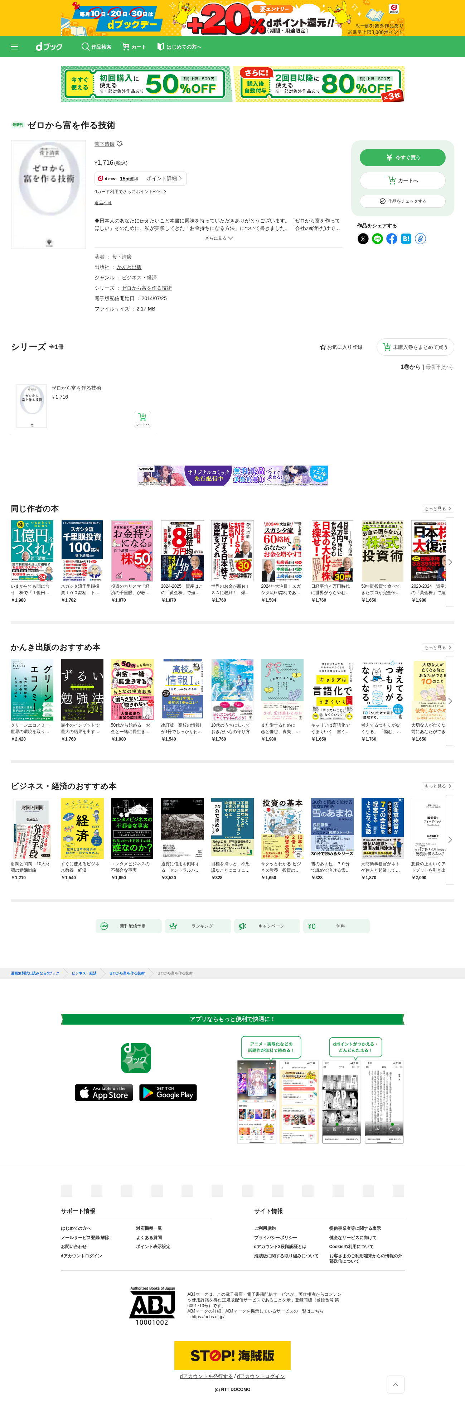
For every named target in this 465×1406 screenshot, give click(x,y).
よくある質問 (149, 1237)
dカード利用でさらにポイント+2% (128, 191)
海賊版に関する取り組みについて (286, 1255)
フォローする (119, 144)
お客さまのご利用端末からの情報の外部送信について (365, 1258)
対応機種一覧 (149, 1228)
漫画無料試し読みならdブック (35, 973)
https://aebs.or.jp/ (208, 1316)
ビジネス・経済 (139, 277)
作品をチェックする (407, 201)
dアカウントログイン (81, 1255)
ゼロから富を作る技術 (76, 388)
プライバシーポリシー (275, 1237)
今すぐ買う (408, 157)
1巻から (411, 367)
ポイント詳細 (162, 178)
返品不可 (103, 202)
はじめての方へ (76, 1228)
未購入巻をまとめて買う (420, 347)
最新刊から (440, 367)
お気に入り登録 (344, 347)
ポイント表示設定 (153, 1246)
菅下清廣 (105, 144)
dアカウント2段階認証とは (280, 1246)
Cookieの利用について (351, 1246)
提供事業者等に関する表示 (355, 1228)
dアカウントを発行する (206, 1376)
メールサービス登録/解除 (85, 1237)
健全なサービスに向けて (353, 1237)
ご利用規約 (265, 1228)
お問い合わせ (74, 1246)
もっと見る (435, 508)
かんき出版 (129, 267)
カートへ (408, 180)
